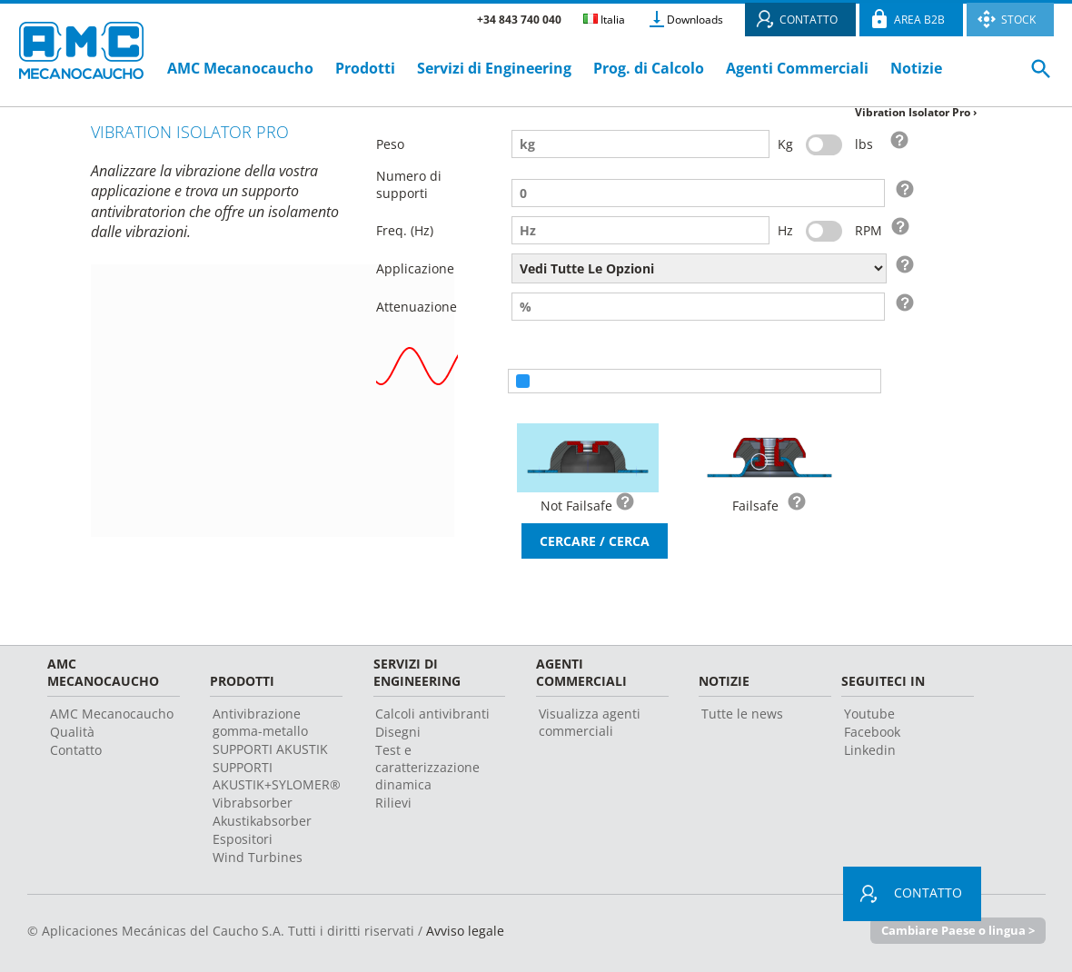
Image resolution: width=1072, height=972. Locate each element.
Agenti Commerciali (797, 68)
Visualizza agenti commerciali (589, 722)
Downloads (695, 19)
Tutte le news (742, 713)
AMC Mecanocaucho (240, 68)
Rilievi (393, 802)
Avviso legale (465, 930)
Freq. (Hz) (404, 230)
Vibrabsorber (253, 802)
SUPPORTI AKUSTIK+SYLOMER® (277, 776)
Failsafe (755, 505)
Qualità (72, 731)
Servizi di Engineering (494, 68)
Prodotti (365, 68)
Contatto (76, 750)
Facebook (872, 731)
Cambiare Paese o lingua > (958, 930)
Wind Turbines (258, 857)
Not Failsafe (576, 505)
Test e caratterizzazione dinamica (427, 767)
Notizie (916, 68)
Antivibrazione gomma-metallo (260, 722)
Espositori (243, 839)
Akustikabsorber (262, 820)
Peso (390, 144)
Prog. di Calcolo (648, 68)
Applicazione (415, 268)
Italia (604, 19)
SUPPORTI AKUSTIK (270, 749)
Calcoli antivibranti (432, 713)
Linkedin (870, 750)
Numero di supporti (409, 184)
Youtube (869, 713)
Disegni (398, 731)
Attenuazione (416, 306)
